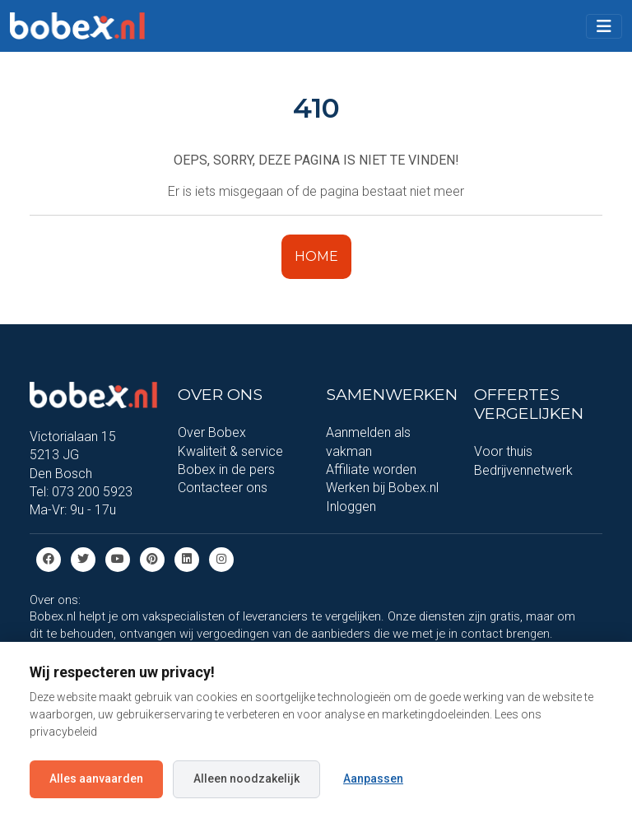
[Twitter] (83, 558)
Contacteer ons (222, 487)
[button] (604, 26)
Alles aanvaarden (96, 778)
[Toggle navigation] (604, 26)
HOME (316, 256)
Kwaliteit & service (230, 451)
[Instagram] (221, 558)
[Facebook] (48, 558)
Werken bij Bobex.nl (382, 487)
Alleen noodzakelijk (246, 778)
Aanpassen (373, 778)
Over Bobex (212, 432)
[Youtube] (117, 558)
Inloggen (351, 506)
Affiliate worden (371, 469)
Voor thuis (503, 451)
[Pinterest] (152, 558)
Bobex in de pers (226, 469)
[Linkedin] (186, 558)
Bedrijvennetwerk (523, 470)
